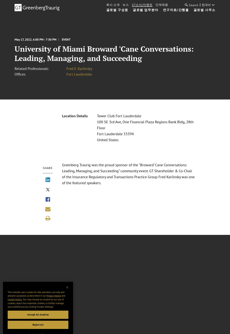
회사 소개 (113, 4)
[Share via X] (48, 190)
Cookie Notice (15, 303)
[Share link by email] (47, 209)
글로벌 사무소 (204, 10)
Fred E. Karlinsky (79, 68)
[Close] (67, 291)
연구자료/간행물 (176, 10)
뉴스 (126, 4)
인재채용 (161, 4)
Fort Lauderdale (79, 74)
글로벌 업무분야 (145, 10)
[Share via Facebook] (48, 200)
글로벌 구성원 (117, 10)
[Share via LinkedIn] (48, 180)
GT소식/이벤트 (142, 4)
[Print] (47, 218)
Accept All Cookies (38, 318)
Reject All (38, 328)
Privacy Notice (54, 299)
